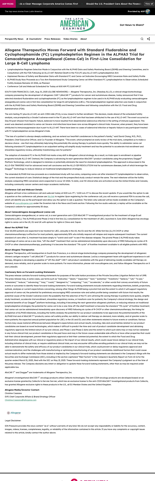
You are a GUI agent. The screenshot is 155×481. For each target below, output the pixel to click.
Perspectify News (14, 39)
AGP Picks (7, 4)
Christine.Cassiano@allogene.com (20, 400)
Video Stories (70, 39)
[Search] (142, 39)
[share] (148, 39)
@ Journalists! (33, 39)
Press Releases (52, 39)
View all (149, 4)
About (83, 39)
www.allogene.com (24, 203)
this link (51, 196)
